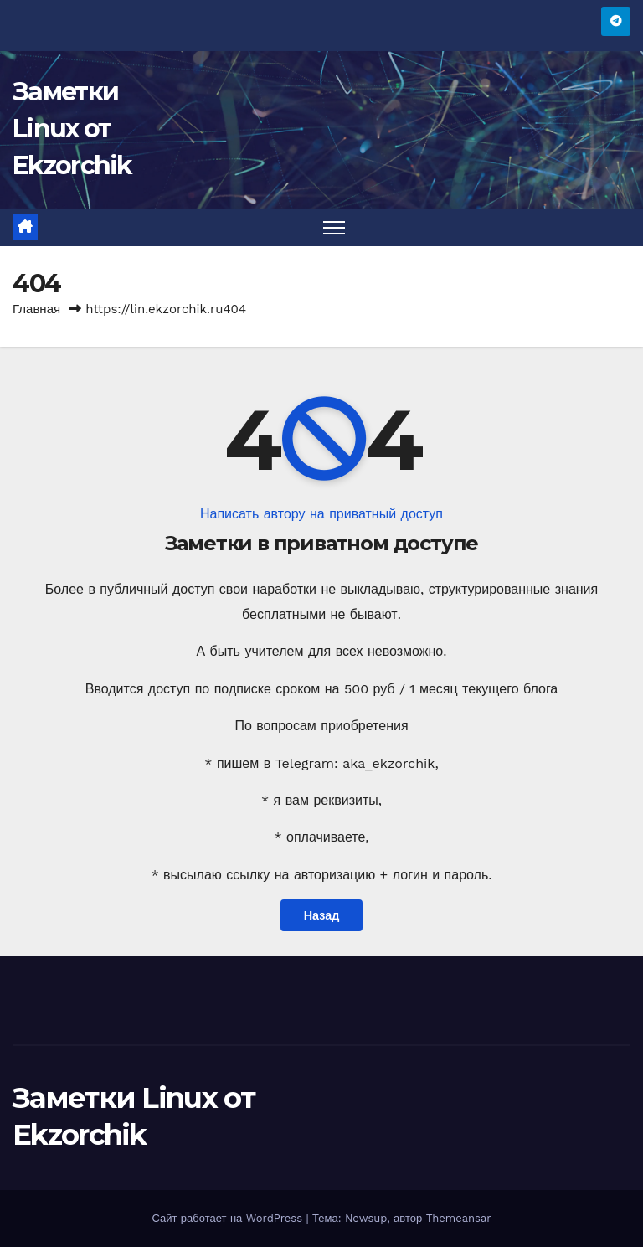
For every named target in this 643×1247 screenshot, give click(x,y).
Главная (36, 309)
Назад (322, 915)
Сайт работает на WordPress (229, 1218)
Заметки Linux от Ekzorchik (72, 128)
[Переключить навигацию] (334, 227)
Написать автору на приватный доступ (321, 514)
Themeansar (458, 1218)
